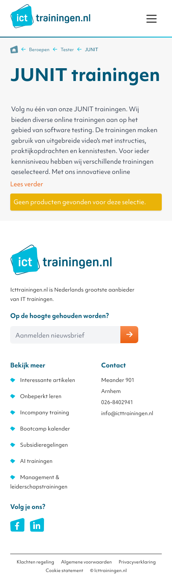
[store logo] (50, 16)
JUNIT (91, 49)
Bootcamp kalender (45, 428)
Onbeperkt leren (40, 396)
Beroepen (39, 49)
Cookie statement (64, 570)
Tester (67, 49)
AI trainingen (36, 461)
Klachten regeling (35, 562)
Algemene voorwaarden (86, 562)
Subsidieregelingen (44, 444)
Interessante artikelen (47, 380)
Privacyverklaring (137, 562)
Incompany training (44, 412)
